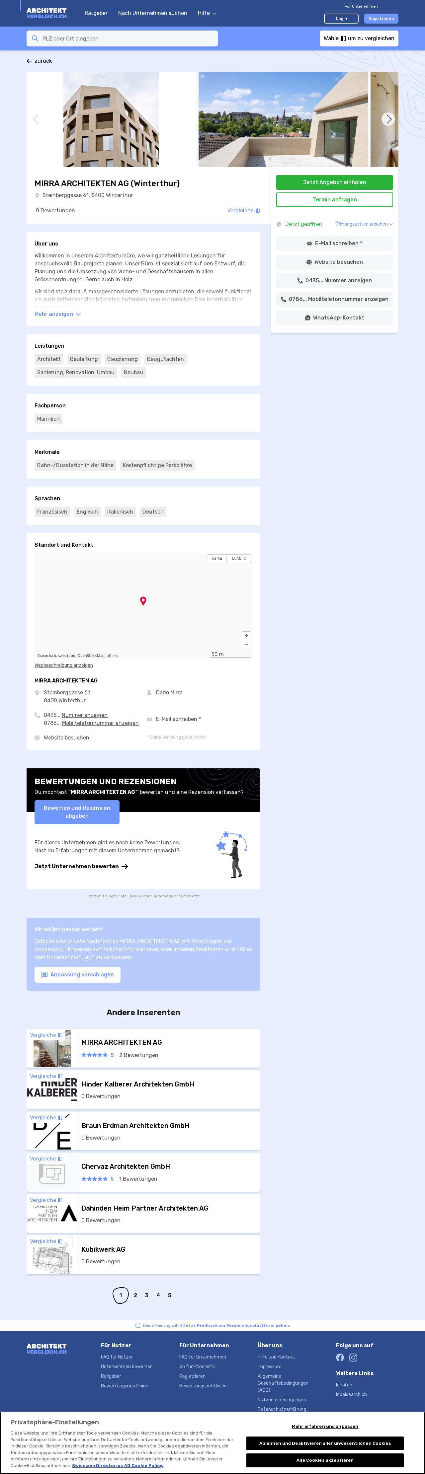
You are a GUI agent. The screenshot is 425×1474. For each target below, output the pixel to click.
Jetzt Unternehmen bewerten (81, 866)
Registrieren (381, 18)
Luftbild (239, 558)
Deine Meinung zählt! (216, 1325)
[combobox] (128, 38)
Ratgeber (96, 13)
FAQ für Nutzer (117, 1357)
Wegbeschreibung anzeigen (64, 665)
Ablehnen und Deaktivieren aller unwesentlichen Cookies (325, 1450)
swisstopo (66, 655)
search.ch (48, 655)
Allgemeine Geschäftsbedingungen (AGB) (283, 1383)
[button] (246, 636)
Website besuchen (66, 738)
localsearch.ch (351, 1394)
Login (341, 18)
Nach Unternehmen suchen (152, 13)
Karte (217, 558)
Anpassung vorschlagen (77, 974)
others (112, 655)
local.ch (344, 1385)
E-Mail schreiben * (178, 719)
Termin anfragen (334, 199)
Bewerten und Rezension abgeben (77, 812)
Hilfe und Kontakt (276, 1357)
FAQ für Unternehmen (202, 1357)
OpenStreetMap (91, 655)
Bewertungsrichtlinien (124, 1386)
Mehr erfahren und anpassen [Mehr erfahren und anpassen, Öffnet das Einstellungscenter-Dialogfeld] (325, 1434)
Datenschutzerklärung (282, 1409)
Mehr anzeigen (58, 314)
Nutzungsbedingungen (282, 1400)
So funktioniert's (197, 1366)
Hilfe (207, 13)
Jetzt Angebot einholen (334, 182)
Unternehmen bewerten (127, 1366)
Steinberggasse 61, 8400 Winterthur (87, 195)
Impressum (270, 1366)
